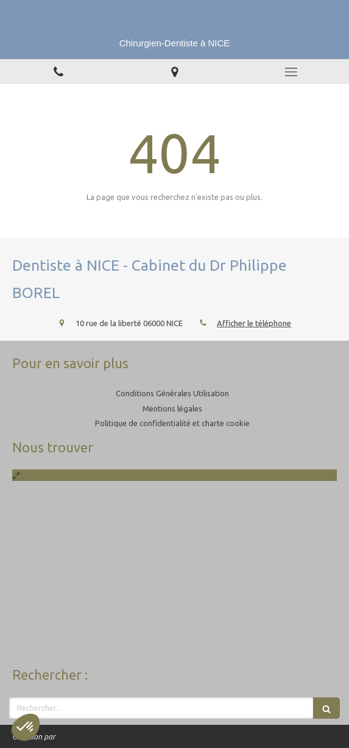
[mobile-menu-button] (291, 72)
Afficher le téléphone (254, 323)
